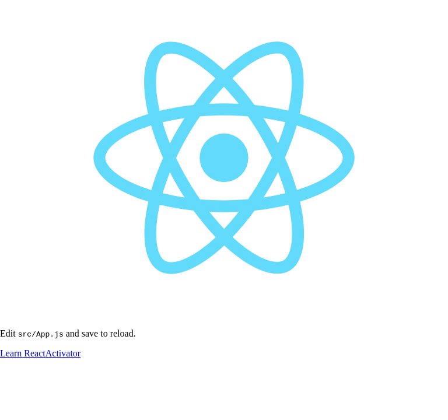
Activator (63, 353)
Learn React (23, 353)
